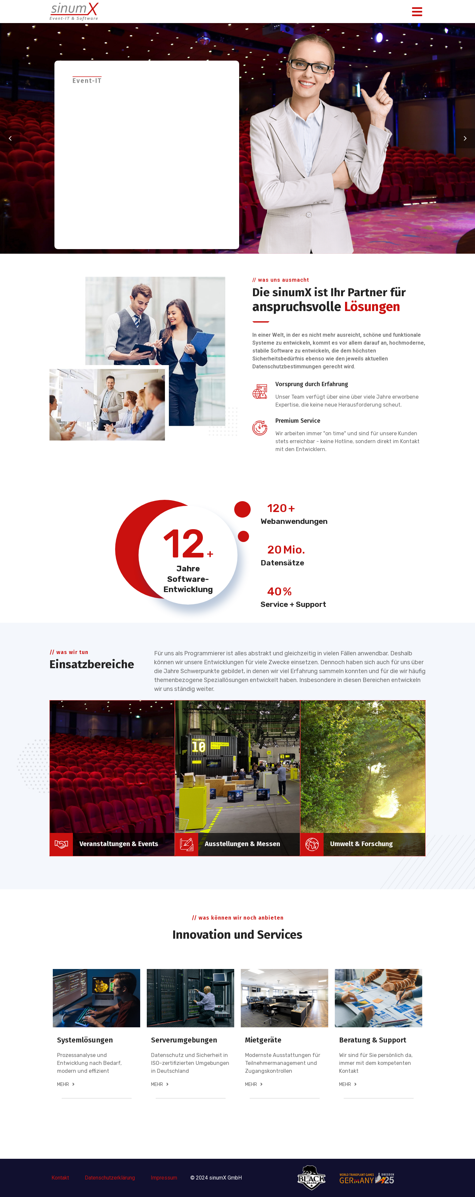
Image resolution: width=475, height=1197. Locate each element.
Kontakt (60, 1178)
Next (465, 138)
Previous (10, 138)
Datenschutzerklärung (110, 1178)
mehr (66, 1084)
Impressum (164, 1178)
